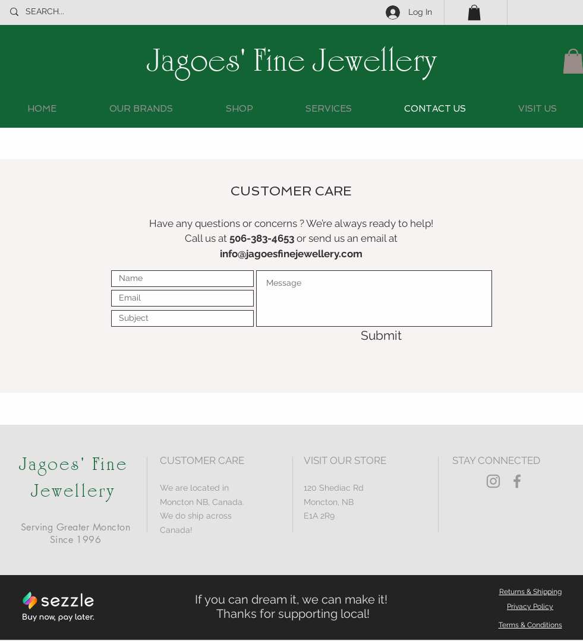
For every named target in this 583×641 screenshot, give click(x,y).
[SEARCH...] (65, 12)
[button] (474, 12)
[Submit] (359, 335)
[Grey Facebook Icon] (517, 481)
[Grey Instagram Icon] (493, 481)
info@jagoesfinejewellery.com (291, 254)
